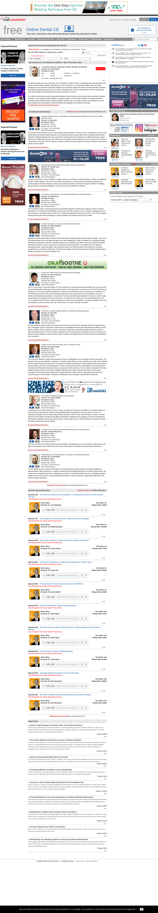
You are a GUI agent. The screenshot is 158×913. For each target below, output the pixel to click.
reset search (101, 55)
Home (111, 20)
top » (105, 147)
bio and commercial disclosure (49, 105)
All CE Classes (6, 39)
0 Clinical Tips (75, 49)
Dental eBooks (71, 39)
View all (122, 45)
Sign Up (153, 19)
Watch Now (13, 75)
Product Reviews (96, 39)
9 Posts (83, 49)
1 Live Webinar (45, 49)
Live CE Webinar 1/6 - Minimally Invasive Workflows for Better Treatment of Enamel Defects (133, 49)
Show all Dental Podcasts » (76, 716)
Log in (144, 19)
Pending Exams (109, 39)
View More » (152, 135)
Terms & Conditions (91, 861)
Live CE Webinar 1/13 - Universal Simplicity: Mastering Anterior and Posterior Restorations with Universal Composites (134, 66)
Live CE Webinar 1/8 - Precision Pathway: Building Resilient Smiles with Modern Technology (133, 58)
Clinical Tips (61, 39)
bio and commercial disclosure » (38, 147)
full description (33, 105)
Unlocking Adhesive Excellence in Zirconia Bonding (59, 673)
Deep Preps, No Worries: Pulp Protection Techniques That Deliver (64, 540)
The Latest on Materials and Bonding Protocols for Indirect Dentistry (65, 695)
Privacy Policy (80, 861)
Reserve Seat (101, 68)
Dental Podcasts (20, 39)
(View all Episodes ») (100, 490)
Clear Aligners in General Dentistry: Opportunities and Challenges (64, 519)
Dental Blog (31, 39)
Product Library (84, 39)
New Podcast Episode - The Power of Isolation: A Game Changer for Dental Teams (134, 62)
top (104, 80)
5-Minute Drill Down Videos (46, 39)
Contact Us (126, 20)
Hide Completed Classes (37, 56)
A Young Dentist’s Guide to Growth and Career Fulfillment (61, 584)
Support (133, 20)
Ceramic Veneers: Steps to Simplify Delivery (56, 651)
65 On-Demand (56, 49)
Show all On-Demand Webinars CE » (94, 111)
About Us (118, 20)
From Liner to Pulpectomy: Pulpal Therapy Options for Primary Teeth (65, 562)
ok (141, 909)
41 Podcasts (66, 49)
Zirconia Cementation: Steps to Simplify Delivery (58, 605)
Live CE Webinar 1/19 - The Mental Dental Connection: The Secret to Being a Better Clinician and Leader (132, 53)
